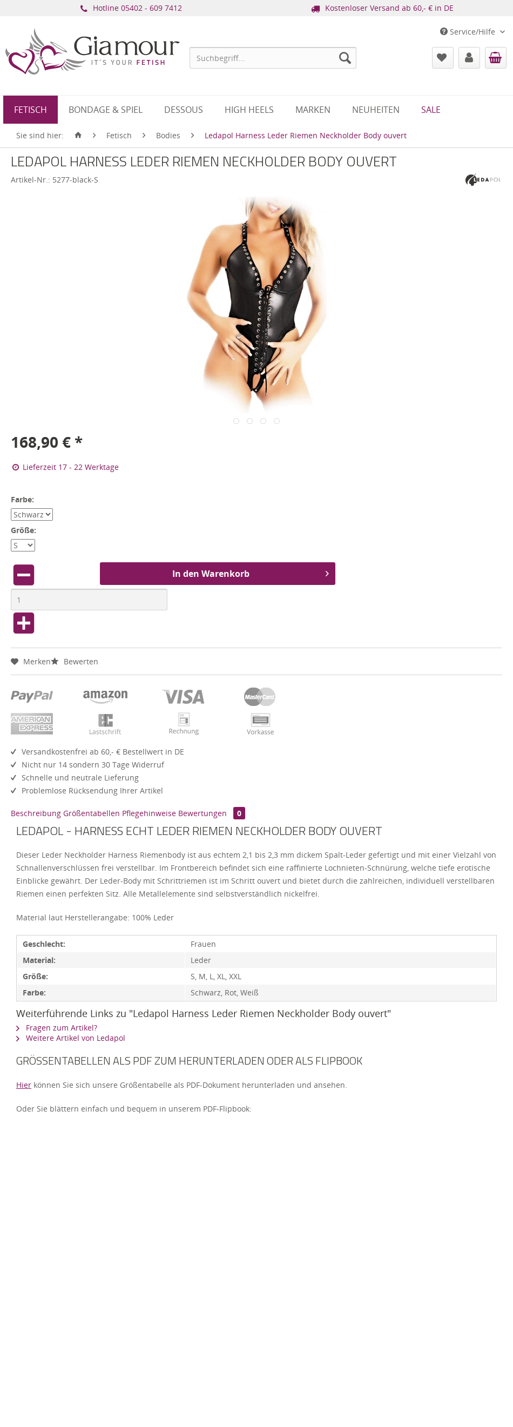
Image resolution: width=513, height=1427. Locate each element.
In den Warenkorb (250, 572)
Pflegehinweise (149, 813)
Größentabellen (91, 813)
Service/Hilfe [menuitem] (468, 31)
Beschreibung (36, 813)
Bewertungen (211, 813)
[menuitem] (273, 58)
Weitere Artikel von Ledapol (70, 1038)
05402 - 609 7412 (151, 8)
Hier (23, 1085)
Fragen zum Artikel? (56, 1027)
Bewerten (74, 661)
